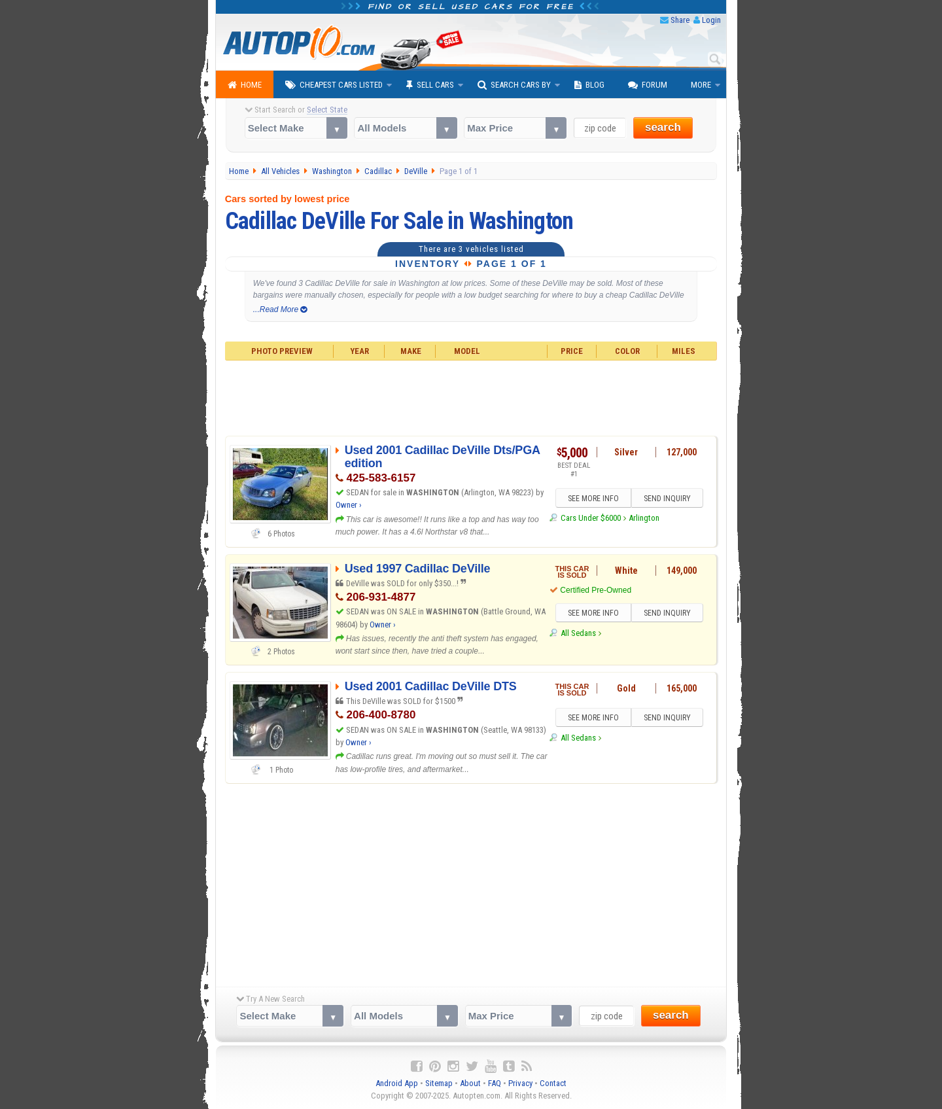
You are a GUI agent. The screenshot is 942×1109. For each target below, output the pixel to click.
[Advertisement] (471, 396)
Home (245, 85)
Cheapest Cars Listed (334, 85)
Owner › (349, 505)
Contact (553, 1083)
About (470, 1083)
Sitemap (439, 1083)
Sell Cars (430, 85)
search (663, 127)
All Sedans (578, 633)
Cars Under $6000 (591, 518)
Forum (647, 85)
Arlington (644, 518)
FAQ (494, 1083)
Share (680, 20)
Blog (589, 85)
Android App (396, 1083)
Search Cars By (514, 85)
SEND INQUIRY (667, 498)
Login (711, 20)
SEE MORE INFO (593, 498)
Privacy (520, 1083)
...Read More (280, 309)
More (701, 85)
